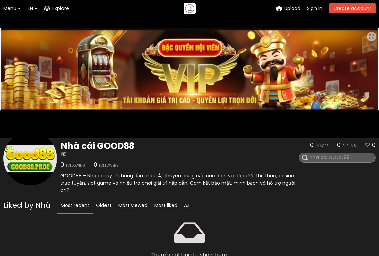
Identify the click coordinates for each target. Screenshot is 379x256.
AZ (187, 205)
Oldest (104, 205)
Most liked (165, 205)
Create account (352, 8)
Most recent (75, 205)
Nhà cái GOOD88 (97, 146)
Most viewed (133, 205)
